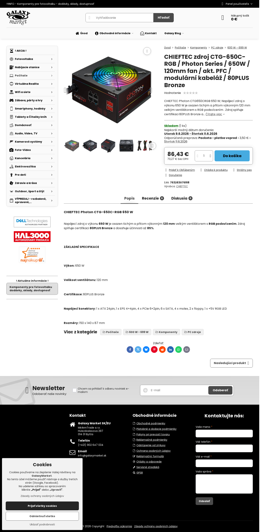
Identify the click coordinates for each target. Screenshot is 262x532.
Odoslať (204, 501)
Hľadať (163, 17)
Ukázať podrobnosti (42, 524)
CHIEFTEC (182, 186)
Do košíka (232, 155)
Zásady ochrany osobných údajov (156, 526)
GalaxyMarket (42, 476)
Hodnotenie (172, 93)
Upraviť (56, 490)
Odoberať (220, 390)
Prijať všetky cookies (42, 506)
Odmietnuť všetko (42, 516)
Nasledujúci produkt (231, 363)
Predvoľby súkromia (119, 526)
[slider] (190, 93)
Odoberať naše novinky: (49, 394)
